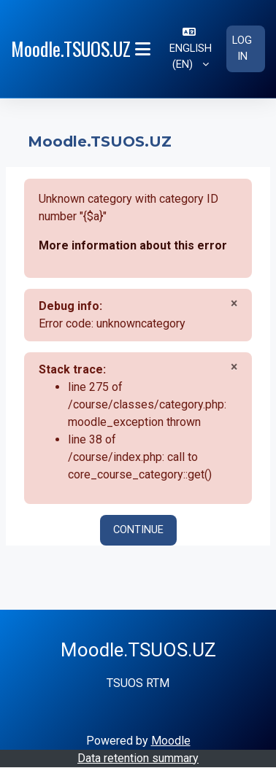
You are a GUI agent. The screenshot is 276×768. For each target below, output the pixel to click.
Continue (138, 529)
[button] (190, 49)
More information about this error (133, 245)
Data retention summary (138, 758)
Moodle (171, 741)
